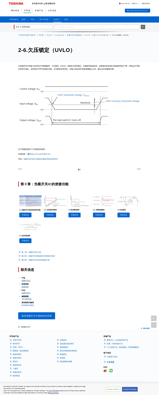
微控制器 (16, 376)
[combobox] (97, 27)
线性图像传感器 (66, 361)
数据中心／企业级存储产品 (117, 340)
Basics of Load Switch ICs (40, 154)
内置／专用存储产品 (115, 344)
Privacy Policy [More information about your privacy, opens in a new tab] (53, 393)
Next (139, 169)
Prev (20, 169)
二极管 (15, 368)
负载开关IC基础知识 (74, 35)
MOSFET (16, 344)
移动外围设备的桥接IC (68, 351)
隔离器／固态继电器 (21, 351)
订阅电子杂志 (112, 357)
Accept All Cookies (129, 389)
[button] (129, 3)
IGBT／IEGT (18, 347)
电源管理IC (17, 354)
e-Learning (59, 35)
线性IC (15, 361)
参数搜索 (27, 299)
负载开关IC (26, 281)
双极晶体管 (17, 372)
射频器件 (63, 354)
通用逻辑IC (64, 347)
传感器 (62, 358)
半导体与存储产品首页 (27, 35)
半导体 (41, 35)
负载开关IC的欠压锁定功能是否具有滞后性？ (41, 159)
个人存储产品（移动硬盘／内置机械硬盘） (123, 347)
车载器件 (63, 340)
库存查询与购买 (28, 305)
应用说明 (25, 287)
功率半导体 (17, 340)
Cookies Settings (113, 389)
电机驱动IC (17, 365)
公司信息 (110, 362)
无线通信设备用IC (67, 344)
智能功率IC (17, 358)
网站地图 (146, 328)
